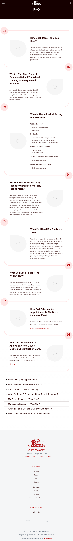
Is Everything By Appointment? (22, 381)
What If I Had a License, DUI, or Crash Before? (30, 411)
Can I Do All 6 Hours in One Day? (23, 391)
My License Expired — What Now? (24, 406)
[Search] (46, 520)
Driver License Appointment (39, 329)
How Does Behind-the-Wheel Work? (25, 386)
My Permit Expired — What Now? (23, 401)
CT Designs (48, 538)
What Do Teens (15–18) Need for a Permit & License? (33, 396)
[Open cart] (70, 3)
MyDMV (12, 365)
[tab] (36, 381)
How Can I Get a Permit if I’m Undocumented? (29, 416)
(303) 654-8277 (36, 450)
